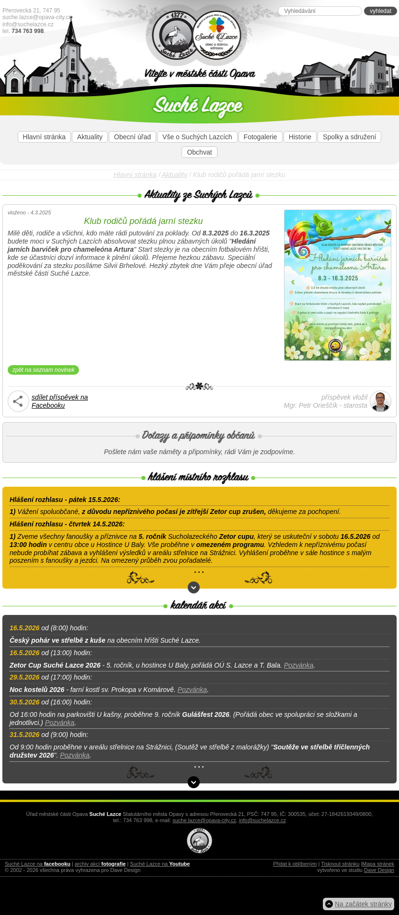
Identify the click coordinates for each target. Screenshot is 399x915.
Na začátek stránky (363, 904)
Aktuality (90, 137)
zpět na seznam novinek (43, 370)
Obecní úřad (132, 137)
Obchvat (199, 152)
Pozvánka (298, 665)
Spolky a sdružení (349, 137)
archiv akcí (100, 864)
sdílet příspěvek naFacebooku (60, 401)
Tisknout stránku (340, 864)
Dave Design (379, 870)
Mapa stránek (378, 864)
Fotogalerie (260, 137)
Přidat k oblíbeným (295, 864)
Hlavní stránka (44, 137)
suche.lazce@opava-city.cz (37, 17)
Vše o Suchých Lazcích (197, 137)
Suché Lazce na (37, 864)
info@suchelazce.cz (28, 24)
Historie (300, 137)
